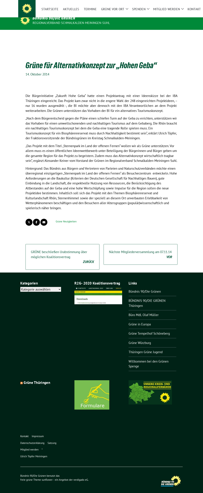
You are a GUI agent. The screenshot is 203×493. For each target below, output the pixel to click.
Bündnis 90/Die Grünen (54, 17)
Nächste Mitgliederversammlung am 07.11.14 (140, 249)
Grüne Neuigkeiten (66, 216)
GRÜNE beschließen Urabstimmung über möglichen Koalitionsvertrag (62, 251)
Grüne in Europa (140, 319)
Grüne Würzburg (140, 337)
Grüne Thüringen (37, 377)
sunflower (47, 474)
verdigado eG (80, 474)
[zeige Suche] (182, 5)
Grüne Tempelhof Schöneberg (149, 328)
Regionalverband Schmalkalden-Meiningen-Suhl (71, 23)
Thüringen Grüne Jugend (146, 347)
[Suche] (177, 5)
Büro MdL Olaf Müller (144, 309)
